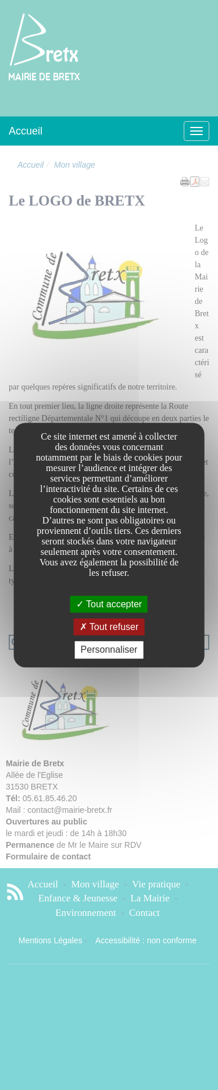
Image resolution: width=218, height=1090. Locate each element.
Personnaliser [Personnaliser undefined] (109, 650)
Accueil (25, 131)
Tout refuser (109, 627)
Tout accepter (109, 604)
